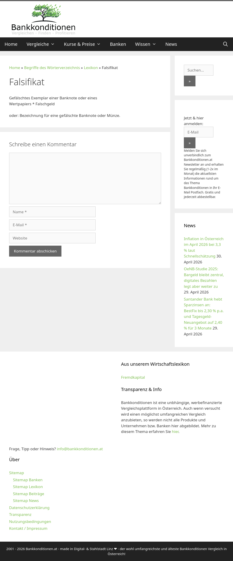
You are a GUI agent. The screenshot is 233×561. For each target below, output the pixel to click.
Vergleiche (43, 44)
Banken (118, 44)
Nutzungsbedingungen (30, 521)
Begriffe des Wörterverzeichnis (52, 67)
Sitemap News (26, 500)
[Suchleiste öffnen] (225, 44)
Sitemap (16, 472)
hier (175, 431)
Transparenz (20, 514)
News (171, 44)
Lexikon (91, 67)
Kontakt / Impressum (28, 528)
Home (11, 44)
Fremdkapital (133, 377)
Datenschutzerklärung (29, 507)
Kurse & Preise (84, 44)
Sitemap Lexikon (28, 486)
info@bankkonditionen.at (80, 448)
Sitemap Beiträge (28, 493)
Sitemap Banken (28, 479)
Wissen (148, 44)
